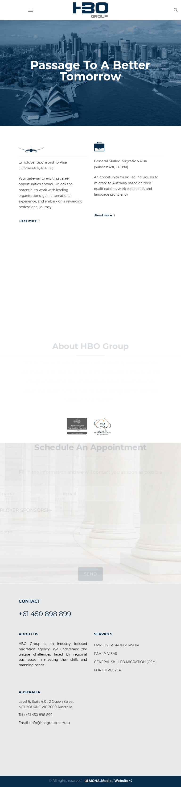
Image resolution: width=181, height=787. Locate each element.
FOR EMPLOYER (107, 670)
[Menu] (30, 10)
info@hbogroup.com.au (50, 723)
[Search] (175, 10)
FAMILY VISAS (105, 654)
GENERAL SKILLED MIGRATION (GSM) (125, 662)
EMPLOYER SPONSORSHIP (116, 645)
